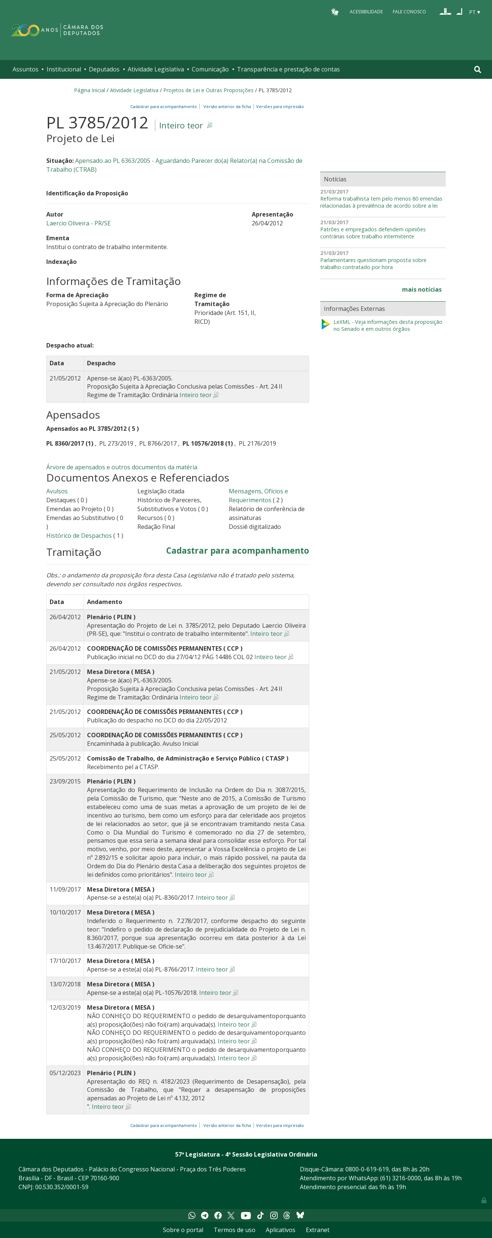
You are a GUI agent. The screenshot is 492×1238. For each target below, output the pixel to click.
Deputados (104, 69)
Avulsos (57, 491)
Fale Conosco (409, 12)
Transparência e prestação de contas (288, 69)
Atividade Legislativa (156, 69)
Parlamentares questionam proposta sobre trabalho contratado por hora (373, 264)
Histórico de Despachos (79, 535)
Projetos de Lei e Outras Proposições (208, 90)
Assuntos (26, 69)
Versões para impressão (279, 106)
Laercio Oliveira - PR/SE (78, 223)
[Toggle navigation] (477, 69)
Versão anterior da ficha (227, 106)
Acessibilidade (366, 12)
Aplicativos (280, 1230)
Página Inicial (89, 90)
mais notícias (422, 289)
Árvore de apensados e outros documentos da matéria (121, 467)
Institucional (64, 69)
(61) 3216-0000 (400, 1178)
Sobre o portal (183, 1230)
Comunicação (210, 69)
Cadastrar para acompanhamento (164, 106)
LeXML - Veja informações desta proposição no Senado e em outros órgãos (381, 325)
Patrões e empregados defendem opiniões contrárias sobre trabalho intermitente (373, 233)
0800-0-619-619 (367, 1169)
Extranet (317, 1230)
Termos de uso (234, 1230)
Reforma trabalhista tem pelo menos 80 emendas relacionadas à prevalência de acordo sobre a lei (381, 202)
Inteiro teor (181, 125)
